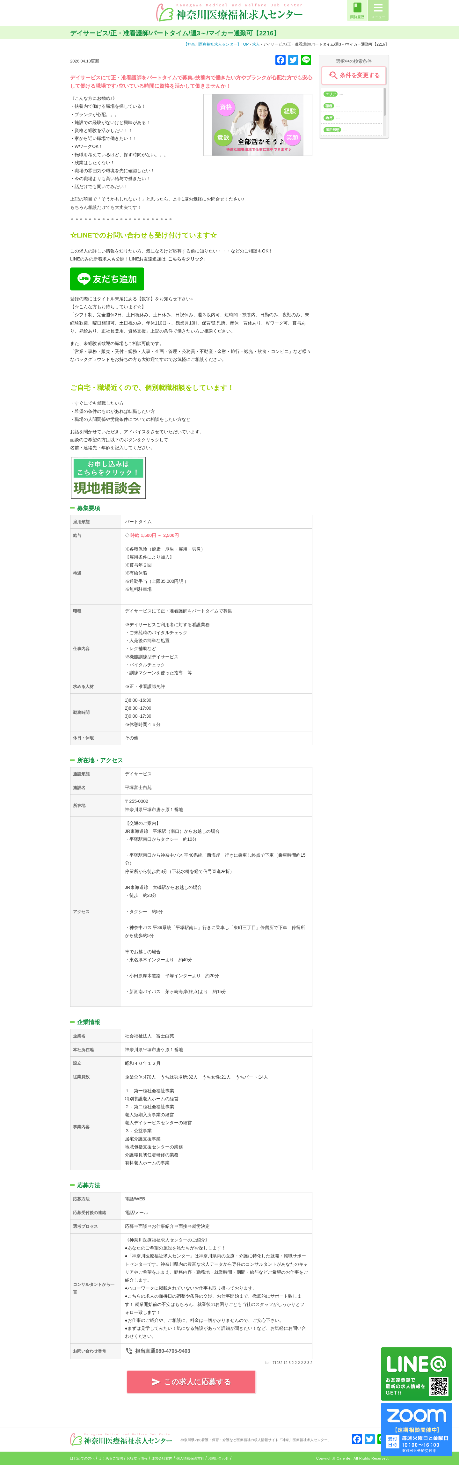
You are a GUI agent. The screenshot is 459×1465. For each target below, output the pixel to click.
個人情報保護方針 (190, 1458)
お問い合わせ (218, 1458)
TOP (216, 44)
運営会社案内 (161, 1458)
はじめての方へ (82, 1458)
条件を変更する (354, 75)
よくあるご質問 (110, 1458)
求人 (256, 44)
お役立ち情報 (137, 1458)
